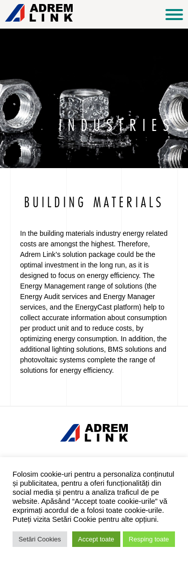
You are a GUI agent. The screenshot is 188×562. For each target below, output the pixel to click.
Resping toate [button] (149, 539)
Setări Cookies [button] (40, 539)
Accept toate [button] (96, 539)
